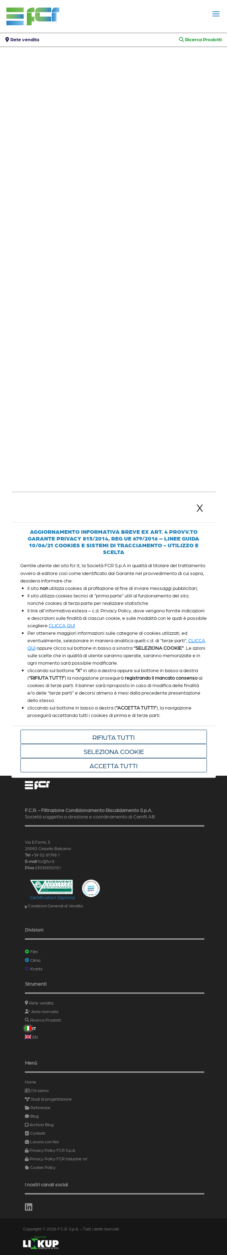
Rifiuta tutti (113, 737)
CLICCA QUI (62, 625)
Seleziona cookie (113, 751)
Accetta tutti (113, 765)
